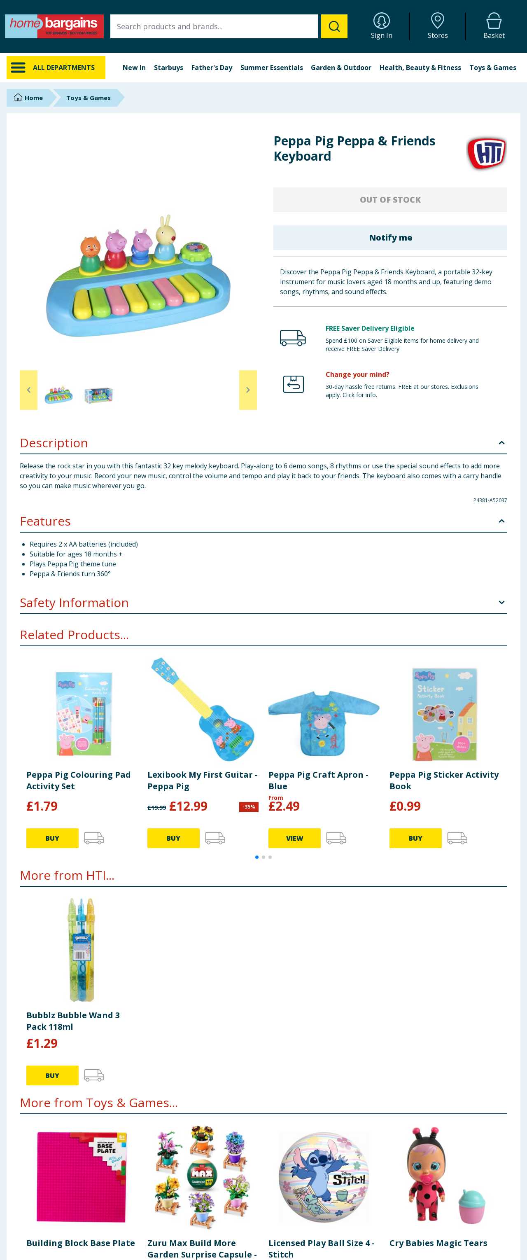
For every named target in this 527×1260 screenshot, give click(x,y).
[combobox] (228, 26)
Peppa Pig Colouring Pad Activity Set (78, 780)
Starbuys (168, 67)
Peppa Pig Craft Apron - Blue (318, 780)
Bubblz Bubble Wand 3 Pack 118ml (73, 1021)
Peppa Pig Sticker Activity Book (444, 780)
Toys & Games (492, 67)
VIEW (294, 838)
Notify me (390, 237)
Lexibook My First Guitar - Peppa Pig (202, 780)
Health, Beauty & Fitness (420, 67)
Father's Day (211, 67)
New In (134, 67)
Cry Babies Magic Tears (438, 1242)
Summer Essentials (271, 67)
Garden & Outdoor (341, 67)
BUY (52, 838)
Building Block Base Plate (80, 1242)
